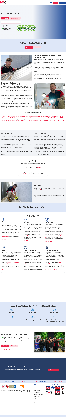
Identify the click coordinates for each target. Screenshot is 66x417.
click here (39, 167)
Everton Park (55, 116)
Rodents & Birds (5, 269)
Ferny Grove (60, 116)
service (12, 137)
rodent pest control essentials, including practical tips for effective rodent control (10, 263)
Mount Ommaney (21, 118)
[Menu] (51, 2)
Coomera (17, 116)
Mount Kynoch (9, 118)
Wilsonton (40, 121)
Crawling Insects (48, 241)
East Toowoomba (44, 116)
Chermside (8, 116)
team (44, 189)
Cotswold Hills (25, 116)
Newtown (32, 118)
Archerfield (22, 114)
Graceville (8, 117)
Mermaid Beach (51, 117)
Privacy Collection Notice (25, 173)
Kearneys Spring (36, 117)
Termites (4, 239)
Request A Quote (15, 18)
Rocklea (18, 120)
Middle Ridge (56, 117)
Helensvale (21, 117)
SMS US (55, 2)
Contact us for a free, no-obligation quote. (42, 198)
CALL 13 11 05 (62, 2)
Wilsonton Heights (33, 121)
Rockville (22, 120)
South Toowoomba (44, 120)
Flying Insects (26, 240)
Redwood (8, 120)
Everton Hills (50, 116)
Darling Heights (35, 116)
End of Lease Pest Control (50, 269)
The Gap (57, 120)
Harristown (16, 117)
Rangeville (3, 120)
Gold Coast (8, 114)
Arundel (26, 114)
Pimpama (53, 118)
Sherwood (27, 120)
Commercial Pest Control (29, 270)
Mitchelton (62, 117)
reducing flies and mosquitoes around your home (33, 235)
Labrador (41, 117)
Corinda (21, 116)
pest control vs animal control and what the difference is (54, 236)
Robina (15, 120)
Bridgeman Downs (41, 114)
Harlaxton (12, 117)
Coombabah (12, 116)
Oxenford (44, 118)
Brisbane (4, 114)
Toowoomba (62, 120)
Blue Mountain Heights (54, 114)
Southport (31, 120)
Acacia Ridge (13, 114)
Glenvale (3, 117)
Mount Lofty (15, 118)
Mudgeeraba (27, 118)
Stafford (49, 120)
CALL (14, 345)
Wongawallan (44, 121)
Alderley (18, 114)
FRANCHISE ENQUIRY (11, 22)
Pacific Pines (48, 118)
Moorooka (4, 118)
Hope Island (29, 117)
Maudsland (45, 117)
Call (37, 47)
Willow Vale (28, 121)
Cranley (30, 116)
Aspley (29, 114)
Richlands (12, 120)
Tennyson (53, 120)
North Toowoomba (38, 118)
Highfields (25, 117)
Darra (39, 116)
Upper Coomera (22, 121)
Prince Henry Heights (59, 118)
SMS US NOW (5, 18)
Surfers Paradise (36, 120)
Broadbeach (47, 114)
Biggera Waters (34, 114)
